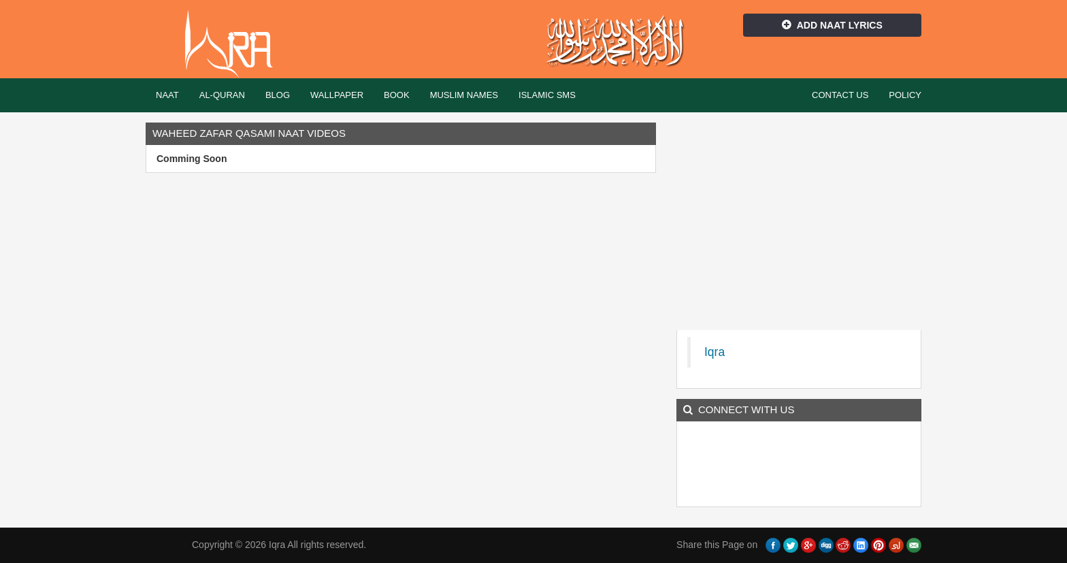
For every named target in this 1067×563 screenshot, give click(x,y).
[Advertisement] (799, 218)
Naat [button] (167, 95)
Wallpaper (336, 95)
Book (397, 95)
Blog (277, 95)
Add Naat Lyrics (832, 25)
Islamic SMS (547, 95)
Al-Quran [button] (222, 95)
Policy (905, 95)
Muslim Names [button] (464, 95)
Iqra (235, 44)
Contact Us (840, 95)
